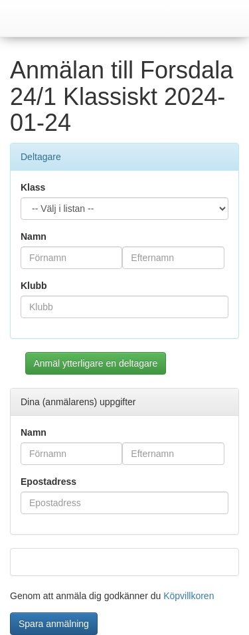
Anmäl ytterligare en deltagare (96, 363)
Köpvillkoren (188, 595)
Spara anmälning (54, 623)
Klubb (34, 285)
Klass (33, 187)
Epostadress (48, 481)
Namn (33, 236)
